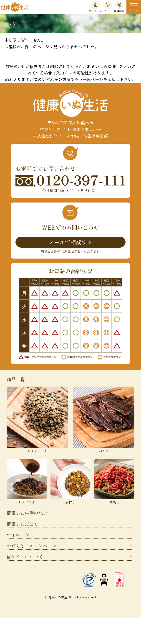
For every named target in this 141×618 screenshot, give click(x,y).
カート (108, 7)
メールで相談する (70, 242)
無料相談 (119, 7)
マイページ (95, 7)
